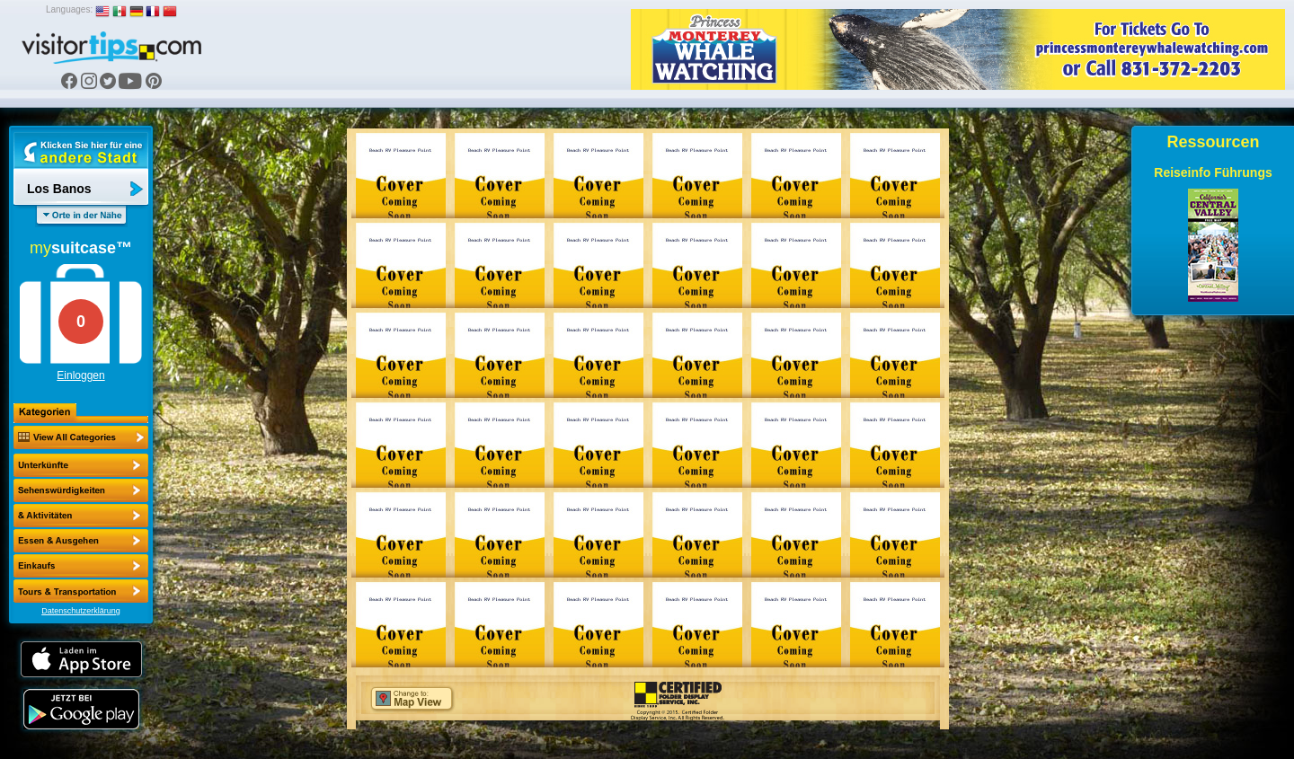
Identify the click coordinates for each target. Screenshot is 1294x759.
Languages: (69, 9)
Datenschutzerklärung (80, 610)
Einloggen (80, 375)
